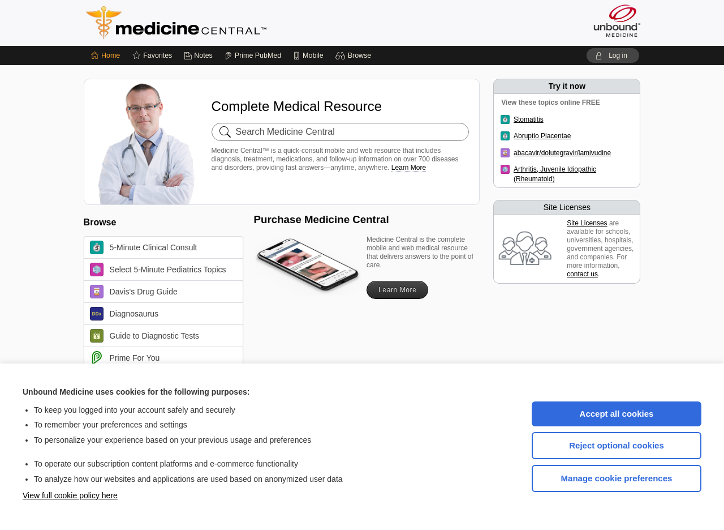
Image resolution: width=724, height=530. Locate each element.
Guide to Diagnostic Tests (145, 336)
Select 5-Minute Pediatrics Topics (158, 269)
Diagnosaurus (124, 313)
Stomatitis (529, 119)
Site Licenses (587, 223)
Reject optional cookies (616, 445)
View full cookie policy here (70, 495)
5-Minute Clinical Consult (143, 247)
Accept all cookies (617, 413)
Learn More (408, 168)
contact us (582, 274)
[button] (354, 55)
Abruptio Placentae (542, 136)
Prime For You (125, 358)
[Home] (105, 55)
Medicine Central (226, 23)
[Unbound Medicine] (617, 21)
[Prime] (253, 55)
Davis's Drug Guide (134, 291)
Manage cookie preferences (617, 478)
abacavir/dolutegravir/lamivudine (562, 153)
